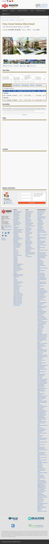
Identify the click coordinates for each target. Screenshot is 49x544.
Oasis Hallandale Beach (42, 349)
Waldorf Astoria (40, 506)
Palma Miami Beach (41, 374)
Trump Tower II (17, 291)
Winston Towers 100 (18, 296)
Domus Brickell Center (41, 282)
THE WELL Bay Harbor (41, 421)
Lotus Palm (27, 239)
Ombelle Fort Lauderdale (42, 356)
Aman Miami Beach (41, 241)
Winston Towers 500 (18, 301)
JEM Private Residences (42, 321)
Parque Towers (17, 270)
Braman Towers (40, 261)
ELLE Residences (40, 285)
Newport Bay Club (29, 242)
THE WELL (39, 420)
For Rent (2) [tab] (16, 85)
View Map (16, 66)
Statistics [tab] (38, 85)
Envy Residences (40, 288)
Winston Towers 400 (18, 300)
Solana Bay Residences (42, 411)
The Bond (15, 280)
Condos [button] (5, 10)
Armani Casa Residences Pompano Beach (41, 245)
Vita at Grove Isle (40, 499)
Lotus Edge (27, 238)
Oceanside (16, 262)
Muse (15, 248)
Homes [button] (12, 10)
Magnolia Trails (28, 241)
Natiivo (38, 342)
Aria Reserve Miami (41, 242)
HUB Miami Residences (42, 311)
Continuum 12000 (41, 275)
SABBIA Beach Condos (18, 275)
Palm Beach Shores (17, 211)
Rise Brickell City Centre (18, 274)
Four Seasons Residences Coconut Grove (41, 300)
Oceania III (16, 259)
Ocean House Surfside (41, 351)
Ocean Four (16, 253)
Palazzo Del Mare (17, 265)
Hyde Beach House (17, 230)
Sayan (15, 278)
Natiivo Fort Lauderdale (42, 343)
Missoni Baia (16, 242)
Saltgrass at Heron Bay (30, 248)
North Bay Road (28, 243)
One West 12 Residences (42, 365)
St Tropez (15, 279)
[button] (45, 33)
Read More (24, 114)
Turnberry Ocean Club (18, 293)
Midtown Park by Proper (42, 337)
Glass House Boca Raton (42, 306)
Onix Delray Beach (41, 366)
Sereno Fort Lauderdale (42, 401)
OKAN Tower (40, 348)
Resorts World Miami (41, 380)
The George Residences (30, 252)
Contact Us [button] (5, 13)
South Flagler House (41, 415)
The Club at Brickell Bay (18, 282)
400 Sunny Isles (17, 215)
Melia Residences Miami (42, 334)
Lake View (27, 236)
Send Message (32, 202)
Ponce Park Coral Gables (42, 379)
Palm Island (27, 245)
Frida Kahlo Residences (42, 302)
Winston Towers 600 (18, 302)
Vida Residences (40, 494)
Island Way (27, 230)
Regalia (15, 273)
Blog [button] (32, 10)
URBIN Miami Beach (41, 486)
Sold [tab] (32, 85)
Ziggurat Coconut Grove (42, 511)
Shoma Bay (39, 404)
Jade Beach (16, 234)
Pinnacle (15, 271)
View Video (23, 66)
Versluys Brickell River (41, 490)
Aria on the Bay (17, 218)
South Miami (16, 214)
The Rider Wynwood (41, 452)
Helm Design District (41, 312)
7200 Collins (39, 228)
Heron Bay (27, 227)
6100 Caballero (40, 227)
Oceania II (15, 257)
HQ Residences (40, 310)
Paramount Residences (18, 269)
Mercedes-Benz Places (42, 335)
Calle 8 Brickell (40, 264)
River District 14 (40, 387)
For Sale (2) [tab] (7, 85)
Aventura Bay (28, 219)
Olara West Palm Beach (42, 355)
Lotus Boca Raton (29, 237)
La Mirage (27, 234)
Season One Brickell (41, 397)
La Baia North (40, 325)
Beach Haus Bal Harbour (42, 255)
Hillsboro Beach (17, 213)
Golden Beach (28, 214)
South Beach (28, 250)
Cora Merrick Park (41, 277)
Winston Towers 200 (18, 297)
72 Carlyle (39, 215)
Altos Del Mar (28, 216)
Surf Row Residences (41, 419)
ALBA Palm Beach (41, 230)
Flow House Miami (41, 293)
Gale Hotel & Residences (18, 229)
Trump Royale (16, 288)
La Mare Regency (40, 326)
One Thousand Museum (18, 264)
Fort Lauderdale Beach (30, 225)
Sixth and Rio (40, 408)
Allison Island (28, 215)
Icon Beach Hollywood (41, 317)
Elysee (38, 287)
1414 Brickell (40, 221)
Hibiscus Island (28, 228)
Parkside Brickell (40, 375)
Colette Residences (41, 274)
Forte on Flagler (40, 294)
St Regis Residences (41, 417)
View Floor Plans (31, 66)
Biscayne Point (28, 220)
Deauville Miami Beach (42, 278)
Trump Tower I (16, 289)
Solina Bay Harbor (41, 412)
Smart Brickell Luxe (41, 410)
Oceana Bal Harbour (18, 255)
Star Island (27, 251)
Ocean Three (16, 252)
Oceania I (15, 256)
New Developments (41, 209)
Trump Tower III (17, 292)
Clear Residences (40, 273)
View (44, 95)
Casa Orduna (28, 221)
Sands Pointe (16, 277)
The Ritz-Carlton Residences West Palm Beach (42, 455)
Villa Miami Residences (42, 495)
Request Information (8, 66)
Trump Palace (16, 287)
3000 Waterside (40, 223)
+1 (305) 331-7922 (44, 5)
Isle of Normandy (28, 232)
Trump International (18, 285)
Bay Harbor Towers (41, 253)
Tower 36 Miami (40, 475)
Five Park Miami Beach (42, 292)
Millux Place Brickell (41, 338)
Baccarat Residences (41, 252)
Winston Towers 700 (18, 303)
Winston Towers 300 (18, 298)
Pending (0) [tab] (25, 85)
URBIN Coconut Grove (41, 485)
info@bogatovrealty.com (43, 6)
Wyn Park (39, 509)
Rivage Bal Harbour (41, 385)
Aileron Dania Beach (41, 237)
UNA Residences (40, 484)
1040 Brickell (40, 220)
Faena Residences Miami (42, 291)
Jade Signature (17, 237)
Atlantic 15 (27, 218)
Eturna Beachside (41, 289)
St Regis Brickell (40, 416)
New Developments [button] (22, 10)
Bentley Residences (41, 256)
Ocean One (16, 250)
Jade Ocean (16, 236)
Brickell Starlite (40, 262)
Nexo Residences (40, 344)
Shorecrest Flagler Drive (42, 406)
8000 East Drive (40, 229)
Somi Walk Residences (42, 413)
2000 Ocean (16, 216)
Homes (27, 209)
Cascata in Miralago (29, 223)
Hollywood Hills (28, 229)
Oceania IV (16, 260)
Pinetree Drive (28, 246)
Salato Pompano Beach (42, 396)
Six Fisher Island (40, 407)
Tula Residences (40, 476)
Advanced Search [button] (40, 10)
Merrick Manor (16, 239)
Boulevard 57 (40, 260)
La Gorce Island (28, 233)
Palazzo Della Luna (17, 268)
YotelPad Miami (17, 305)
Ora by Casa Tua (40, 367)
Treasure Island (28, 256)
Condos (15, 209)
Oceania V (16, 261)
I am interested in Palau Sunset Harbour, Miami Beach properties (39, 196)
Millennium (16, 241)
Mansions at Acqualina (18, 238)
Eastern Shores (28, 224)
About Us (3, 238)
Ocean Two (16, 251)
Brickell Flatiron (17, 224)
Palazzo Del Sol (17, 266)
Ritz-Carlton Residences (42, 381)
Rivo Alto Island (28, 247)
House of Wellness (41, 316)
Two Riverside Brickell (41, 483)
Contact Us (4, 239)
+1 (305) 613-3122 (44, 4)
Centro (15, 225)
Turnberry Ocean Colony (18, 294)
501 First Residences (41, 216)
